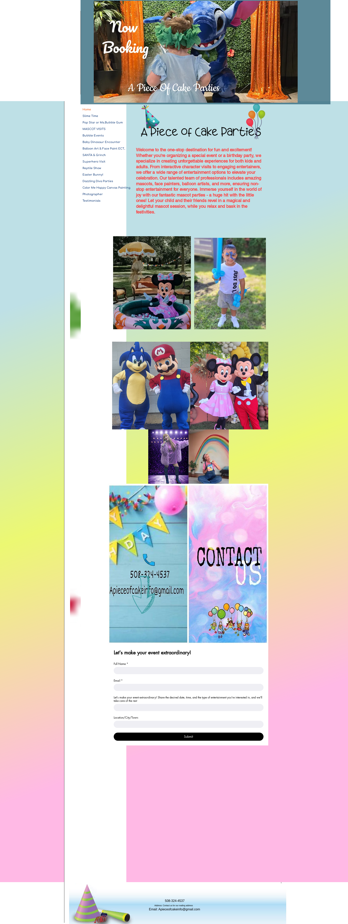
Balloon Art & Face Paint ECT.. (104, 148)
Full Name (121, 663)
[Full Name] (187, 670)
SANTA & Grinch (94, 155)
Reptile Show (92, 168)
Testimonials (91, 200)
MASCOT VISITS (94, 129)
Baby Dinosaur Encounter (101, 142)
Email (118, 680)
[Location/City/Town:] (187, 724)
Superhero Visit (94, 161)
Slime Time (90, 116)
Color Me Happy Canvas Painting (106, 187)
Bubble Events (93, 135)
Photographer (93, 194)
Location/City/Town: (126, 717)
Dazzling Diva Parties (98, 181)
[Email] (187, 687)
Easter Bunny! (93, 174)
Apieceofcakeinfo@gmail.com (179, 909)
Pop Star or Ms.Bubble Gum (103, 122)
